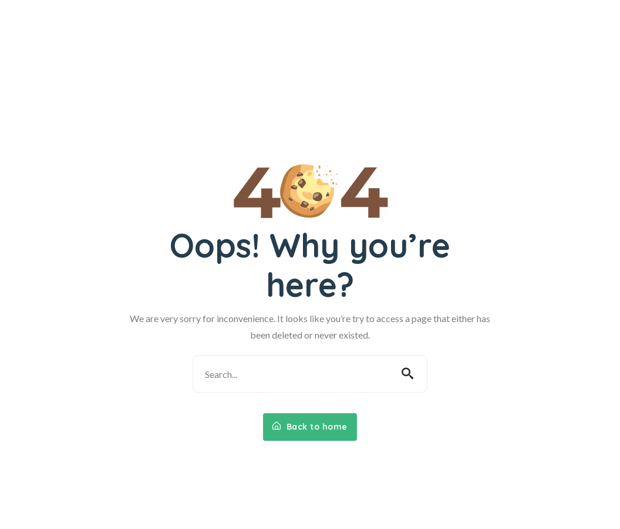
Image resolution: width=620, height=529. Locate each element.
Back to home (310, 426)
